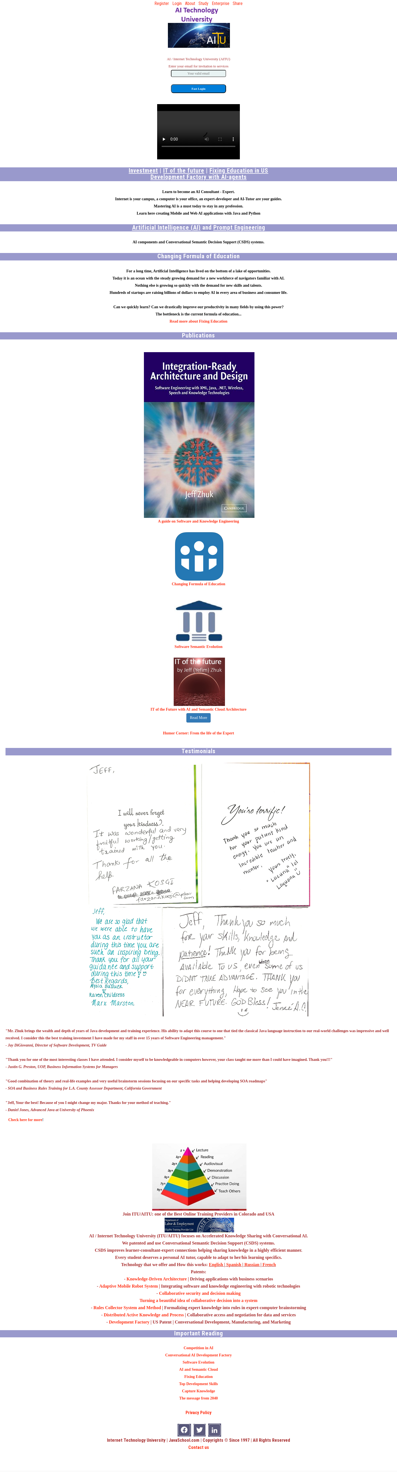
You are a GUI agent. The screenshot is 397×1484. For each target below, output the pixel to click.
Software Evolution (198, 1362)
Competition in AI (198, 1348)
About (190, 3)
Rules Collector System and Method (127, 1307)
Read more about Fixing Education (198, 321)
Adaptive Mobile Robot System (128, 1286)
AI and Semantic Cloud (198, 1369)
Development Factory (129, 1322)
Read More (198, 718)
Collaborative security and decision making (200, 1293)
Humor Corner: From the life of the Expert (198, 733)
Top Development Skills (198, 1384)
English (216, 1264)
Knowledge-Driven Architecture (157, 1279)
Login (177, 3)
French (269, 1264)
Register (161, 3)
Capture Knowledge (198, 1391)
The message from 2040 (198, 1398)
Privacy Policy (198, 1412)
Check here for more (25, 1120)
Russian (251, 1264)
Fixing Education (198, 1377)
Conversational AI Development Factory (198, 1355)
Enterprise (220, 3)
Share (238, 3)
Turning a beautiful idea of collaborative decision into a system (198, 1300)
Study (203, 3)
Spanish (233, 1264)
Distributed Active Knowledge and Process (144, 1314)
